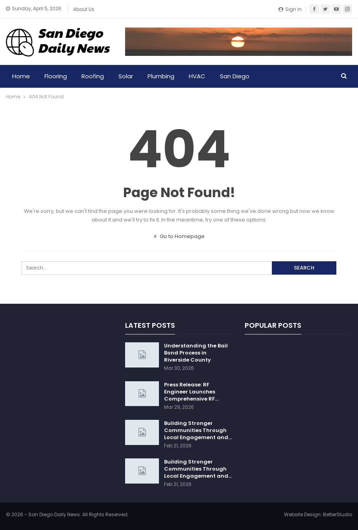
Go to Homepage (179, 236)
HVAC (197, 76)
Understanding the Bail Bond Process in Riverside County (196, 353)
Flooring (55, 76)
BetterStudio (337, 514)
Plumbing (161, 76)
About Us (83, 9)
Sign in (290, 9)
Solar (125, 76)
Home (21, 76)
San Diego (234, 76)
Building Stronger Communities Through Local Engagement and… (198, 430)
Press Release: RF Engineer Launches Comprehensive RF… (191, 392)
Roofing (92, 76)
